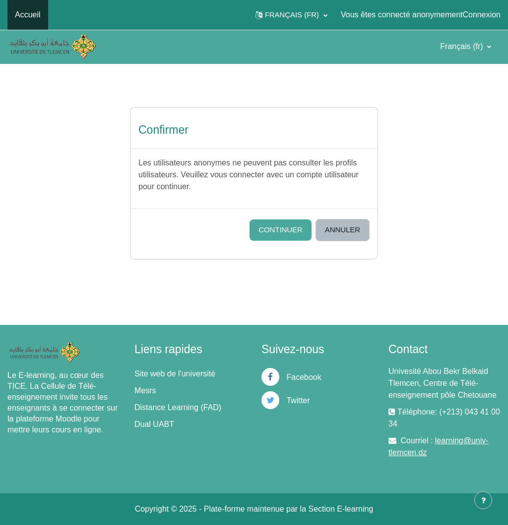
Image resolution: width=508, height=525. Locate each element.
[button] (291, 15)
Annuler (342, 229)
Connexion (482, 14)
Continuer (280, 229)
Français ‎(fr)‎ (462, 46)
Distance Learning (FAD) (177, 407)
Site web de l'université (174, 373)
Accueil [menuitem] (28, 14)
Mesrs (145, 390)
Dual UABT (154, 424)
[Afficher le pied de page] (483, 500)
